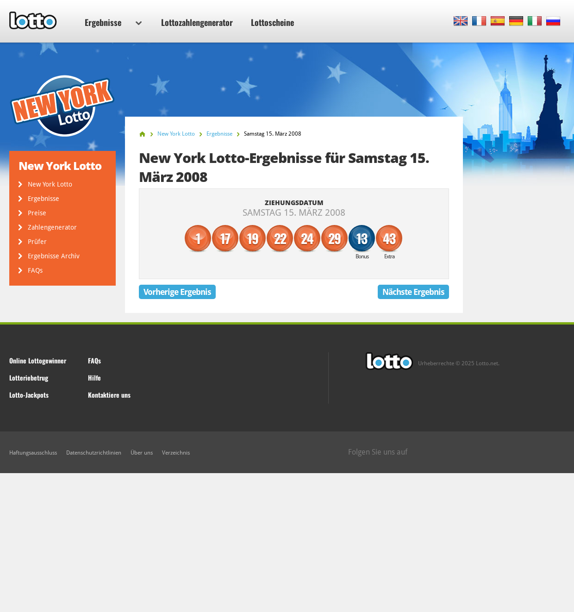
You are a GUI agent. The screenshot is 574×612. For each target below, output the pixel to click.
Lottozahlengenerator (197, 22)
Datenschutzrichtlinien (93, 453)
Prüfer (37, 241)
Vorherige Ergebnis (177, 292)
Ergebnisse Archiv (54, 256)
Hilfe (94, 377)
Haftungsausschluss (33, 453)
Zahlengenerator (52, 227)
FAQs (35, 270)
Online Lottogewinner (37, 360)
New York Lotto (50, 184)
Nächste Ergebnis (413, 292)
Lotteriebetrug (28, 377)
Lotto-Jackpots (29, 395)
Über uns (142, 453)
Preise (37, 213)
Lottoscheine (272, 22)
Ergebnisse (113, 22)
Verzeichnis (176, 453)
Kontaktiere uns (109, 395)
